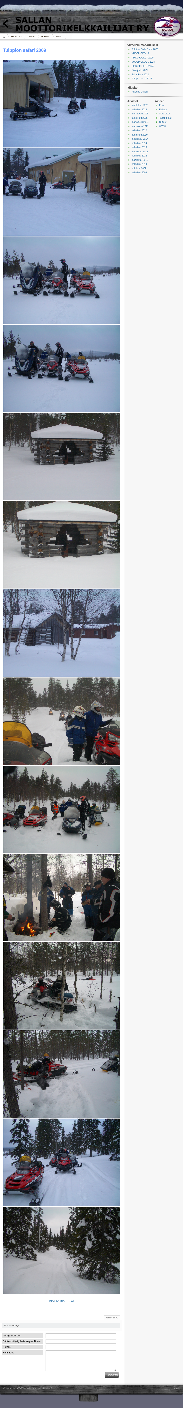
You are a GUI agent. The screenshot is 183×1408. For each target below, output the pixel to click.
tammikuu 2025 (140, 118)
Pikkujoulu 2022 (140, 70)
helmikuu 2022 (139, 130)
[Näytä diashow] (61, 1300)
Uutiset (162, 122)
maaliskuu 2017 (140, 138)
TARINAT (45, 36)
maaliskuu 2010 (140, 160)
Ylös (178, 1388)
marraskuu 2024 (140, 122)
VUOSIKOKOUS (140, 53)
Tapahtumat (165, 118)
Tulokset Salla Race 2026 (145, 49)
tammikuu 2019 (140, 134)
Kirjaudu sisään (140, 91)
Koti (4, 36)
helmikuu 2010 (139, 164)
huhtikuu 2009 (139, 168)
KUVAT (59, 36)
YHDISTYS (16, 36)
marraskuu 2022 (140, 126)
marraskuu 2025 (140, 113)
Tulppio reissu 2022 (142, 78)
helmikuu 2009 (139, 172)
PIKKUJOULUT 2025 (143, 57)
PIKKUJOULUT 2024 (143, 66)
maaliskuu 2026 (140, 105)
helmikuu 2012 (139, 155)
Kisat (161, 105)
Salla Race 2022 (140, 74)
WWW (162, 126)
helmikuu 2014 (139, 143)
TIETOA (31, 36)
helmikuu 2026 (139, 109)
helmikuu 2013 (139, 147)
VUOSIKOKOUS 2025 (143, 61)
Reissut (163, 109)
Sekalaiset (164, 113)
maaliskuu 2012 (140, 151)
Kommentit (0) (112, 1318)
